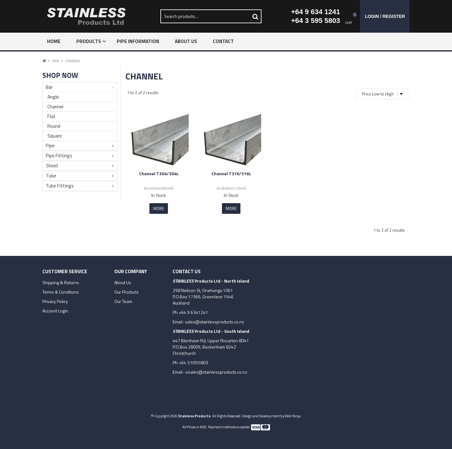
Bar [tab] (49, 87)
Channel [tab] (55, 106)
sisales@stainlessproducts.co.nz (216, 372)
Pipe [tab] (50, 145)
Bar (55, 60)
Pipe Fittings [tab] (59, 155)
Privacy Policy (55, 301)
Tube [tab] (51, 175)
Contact (223, 41)
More (158, 208)
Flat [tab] (51, 116)
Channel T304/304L (159, 173)
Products (88, 41)
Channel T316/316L (231, 173)
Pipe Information (138, 41)
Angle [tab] (53, 96)
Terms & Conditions (60, 292)
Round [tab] (53, 126)
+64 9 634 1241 (315, 12)
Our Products (126, 292)
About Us (186, 41)
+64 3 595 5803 (315, 20)
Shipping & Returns (60, 282)
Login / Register (385, 16)
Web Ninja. (293, 416)
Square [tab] (54, 135)
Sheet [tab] (52, 165)
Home (54, 41)
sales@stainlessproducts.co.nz (214, 321)
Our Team (123, 301)
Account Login (55, 311)
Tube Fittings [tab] (60, 185)
